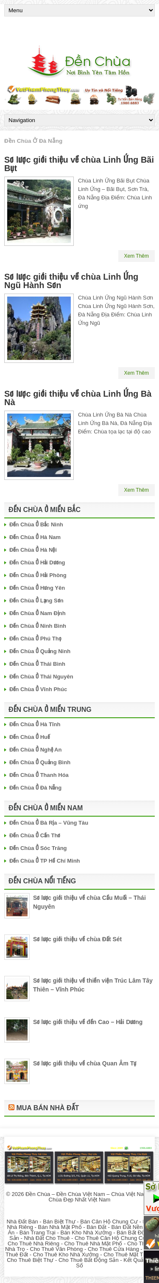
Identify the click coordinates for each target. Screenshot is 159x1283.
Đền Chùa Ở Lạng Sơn (36, 600)
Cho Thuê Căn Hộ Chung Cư (110, 1238)
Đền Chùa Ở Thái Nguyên (41, 676)
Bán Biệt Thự (59, 1221)
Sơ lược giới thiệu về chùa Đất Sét (77, 939)
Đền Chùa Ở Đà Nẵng (35, 788)
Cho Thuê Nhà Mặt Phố (93, 1243)
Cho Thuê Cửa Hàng (113, 1249)
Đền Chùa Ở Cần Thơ (35, 835)
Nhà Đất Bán (22, 1221)
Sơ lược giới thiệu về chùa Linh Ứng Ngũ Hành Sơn (71, 281)
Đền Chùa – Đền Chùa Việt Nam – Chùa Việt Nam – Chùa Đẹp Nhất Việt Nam (89, 1197)
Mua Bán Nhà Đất (47, 1107)
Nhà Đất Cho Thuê (47, 1238)
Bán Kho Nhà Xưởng (86, 1232)
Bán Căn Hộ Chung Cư (109, 1221)
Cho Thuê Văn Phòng (56, 1249)
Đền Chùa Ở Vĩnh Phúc (38, 689)
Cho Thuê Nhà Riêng (33, 1243)
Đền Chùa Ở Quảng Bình (39, 762)
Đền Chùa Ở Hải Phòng (38, 575)
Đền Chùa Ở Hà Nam (35, 537)
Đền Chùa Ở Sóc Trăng (38, 848)
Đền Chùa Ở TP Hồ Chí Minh (44, 861)
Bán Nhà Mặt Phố (59, 1227)
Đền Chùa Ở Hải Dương (37, 562)
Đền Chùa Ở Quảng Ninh (39, 651)
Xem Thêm (136, 256)
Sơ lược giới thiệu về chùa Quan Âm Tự (84, 1063)
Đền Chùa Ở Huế (29, 737)
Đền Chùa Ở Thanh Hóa (39, 775)
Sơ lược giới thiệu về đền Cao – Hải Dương (87, 1022)
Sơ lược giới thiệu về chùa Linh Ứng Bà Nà (77, 398)
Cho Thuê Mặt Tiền (126, 1254)
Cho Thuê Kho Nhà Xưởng (66, 1254)
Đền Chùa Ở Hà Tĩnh (34, 724)
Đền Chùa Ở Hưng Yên (37, 588)
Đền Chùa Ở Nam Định (37, 613)
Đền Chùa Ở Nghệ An (35, 749)
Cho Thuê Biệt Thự (30, 1260)
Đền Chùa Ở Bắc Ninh (36, 524)
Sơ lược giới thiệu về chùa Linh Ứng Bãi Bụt (79, 164)
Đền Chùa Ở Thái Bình (37, 664)
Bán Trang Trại (38, 1232)
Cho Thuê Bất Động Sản (89, 1260)
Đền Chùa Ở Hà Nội (33, 550)
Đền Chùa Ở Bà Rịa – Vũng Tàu (48, 823)
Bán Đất (96, 1227)
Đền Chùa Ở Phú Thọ (35, 638)
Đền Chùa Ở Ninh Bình (37, 626)
